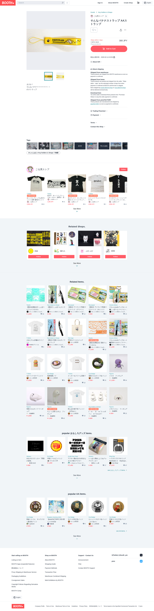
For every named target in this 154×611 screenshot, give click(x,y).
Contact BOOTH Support (86, 568)
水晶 (36, 251)
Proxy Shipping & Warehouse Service (24, 572)
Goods (92, 12)
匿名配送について (18, 568)
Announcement (83, 560)
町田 (113, 251)
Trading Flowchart (99, 111)
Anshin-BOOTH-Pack (107, 87)
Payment (96, 115)
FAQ (79, 564)
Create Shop (128, 3)
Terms (92, 122)
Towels (49, 193)
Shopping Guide (50, 564)
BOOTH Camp (16, 591)
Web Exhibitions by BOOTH (54, 580)
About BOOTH (113, 3)
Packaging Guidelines (19, 576)
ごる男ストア (43, 169)
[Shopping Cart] (138, 3)
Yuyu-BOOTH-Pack (120, 87)
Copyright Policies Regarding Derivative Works (25, 585)
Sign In (100, 3)
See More (77, 265)
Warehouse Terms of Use (63, 606)
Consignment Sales (18, 580)
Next (83, 40)
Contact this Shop (96, 127)
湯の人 (62, 251)
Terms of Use (50, 606)
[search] (62, 2)
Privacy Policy (83, 606)
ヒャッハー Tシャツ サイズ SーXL (96, 199)
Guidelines (75, 606)
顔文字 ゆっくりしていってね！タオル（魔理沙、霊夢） (55, 196)
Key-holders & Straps (105, 12)
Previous (28, 40)
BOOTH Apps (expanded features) (23, 564)
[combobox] (41, 2)
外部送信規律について (95, 606)
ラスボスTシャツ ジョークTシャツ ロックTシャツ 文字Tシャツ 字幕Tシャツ (118, 199)
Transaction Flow (50, 572)
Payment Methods (51, 568)
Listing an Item (16, 560)
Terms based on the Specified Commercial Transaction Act (120, 606)
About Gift (96, 62)
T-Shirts (29, 193)
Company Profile (39, 606)
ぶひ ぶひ (89, 251)
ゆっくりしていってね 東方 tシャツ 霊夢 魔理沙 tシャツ (36, 199)
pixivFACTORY (94, 104)
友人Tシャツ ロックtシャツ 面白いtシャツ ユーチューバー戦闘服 (77, 199)
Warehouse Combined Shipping (55, 576)
